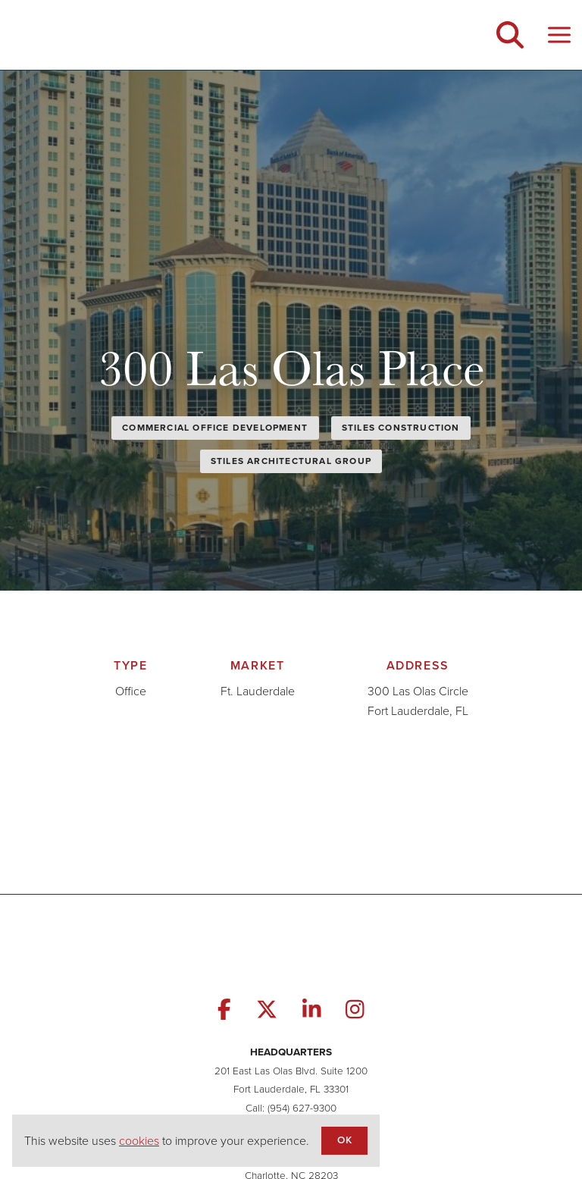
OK (344, 1139)
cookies (139, 1140)
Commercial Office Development (215, 427)
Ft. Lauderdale (258, 690)
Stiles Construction (401, 427)
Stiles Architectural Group (291, 461)
